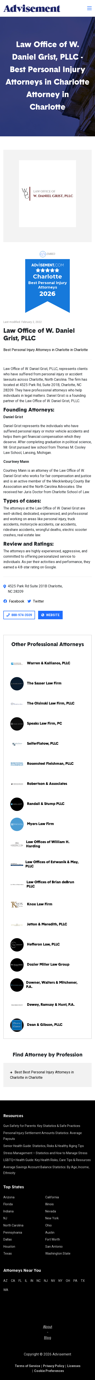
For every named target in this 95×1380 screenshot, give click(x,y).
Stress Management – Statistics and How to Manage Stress (45, 1153)
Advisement (61, 1354)
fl (20, 1280)
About (47, 1327)
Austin (49, 1232)
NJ (5, 1218)
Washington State (57, 1253)
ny (60, 1280)
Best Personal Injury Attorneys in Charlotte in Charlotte (45, 350)
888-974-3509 (19, 615)
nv (53, 1280)
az (5, 1280)
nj (46, 1280)
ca (13, 1280)
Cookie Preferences (49, 1371)
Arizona (8, 1197)
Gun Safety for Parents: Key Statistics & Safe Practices (41, 1126)
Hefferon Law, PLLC (43, 944)
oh (68, 1280)
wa (5, 1290)
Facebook (13, 601)
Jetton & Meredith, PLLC (47, 924)
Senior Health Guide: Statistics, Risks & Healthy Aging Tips (43, 1146)
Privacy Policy (53, 1366)
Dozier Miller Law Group (48, 964)
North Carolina (13, 1225)
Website (50, 615)
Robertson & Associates (47, 784)
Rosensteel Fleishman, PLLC (50, 764)
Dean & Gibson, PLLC (44, 1025)
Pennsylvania (12, 1232)
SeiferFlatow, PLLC (42, 744)
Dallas (7, 1239)
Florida (8, 1204)
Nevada (50, 1211)
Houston (9, 1246)
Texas (7, 1253)
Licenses (74, 1366)
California (52, 1197)
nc (39, 1280)
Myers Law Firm (40, 824)
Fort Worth (52, 1239)
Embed (47, 254)
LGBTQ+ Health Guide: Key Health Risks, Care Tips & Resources (47, 1160)
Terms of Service (27, 1366)
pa (75, 1280)
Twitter (35, 601)
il (26, 1280)
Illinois (49, 1204)
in (32, 1280)
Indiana (8, 1211)
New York (52, 1218)
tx (83, 1280)
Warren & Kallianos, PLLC (48, 663)
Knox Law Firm (39, 904)
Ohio (48, 1225)
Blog (47, 1338)
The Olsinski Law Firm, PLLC (50, 703)
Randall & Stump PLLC (45, 804)
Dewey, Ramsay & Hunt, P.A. (50, 1005)
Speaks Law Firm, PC (44, 723)
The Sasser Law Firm (44, 683)
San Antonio (54, 1246)
